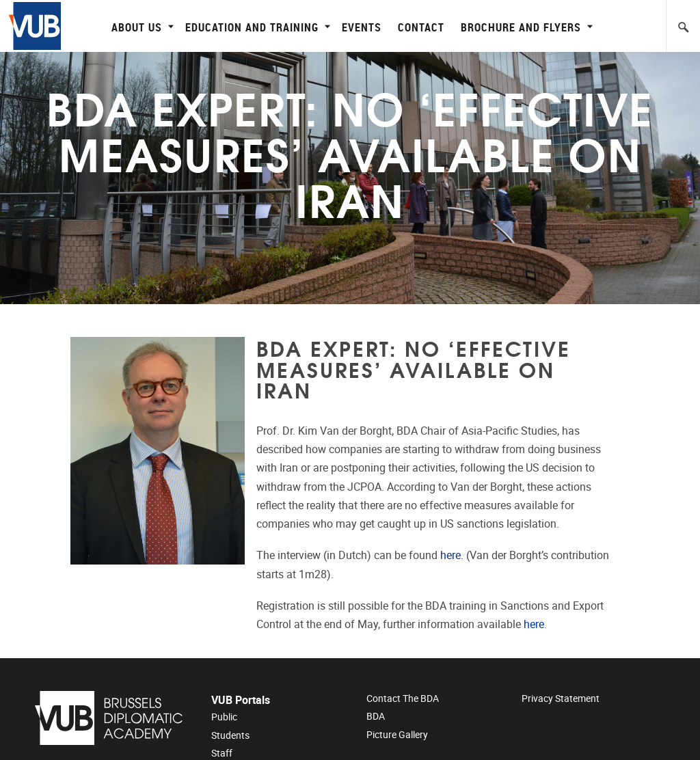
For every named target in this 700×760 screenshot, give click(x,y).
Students (230, 735)
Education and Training (256, 27)
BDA (375, 716)
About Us (140, 27)
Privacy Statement (561, 698)
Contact (421, 27)
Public (224, 716)
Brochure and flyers (525, 27)
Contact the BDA (402, 698)
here (534, 624)
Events (361, 27)
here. (451, 555)
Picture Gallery (397, 734)
